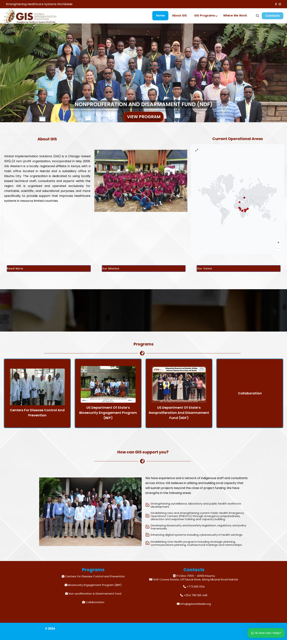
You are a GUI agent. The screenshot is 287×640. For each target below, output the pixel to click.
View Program (144, 117)
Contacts (272, 16)
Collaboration (95, 602)
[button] (98, 182)
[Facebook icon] (276, 4)
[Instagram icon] (279, 4)
